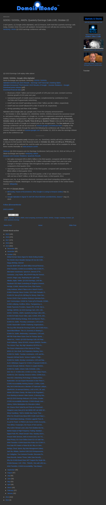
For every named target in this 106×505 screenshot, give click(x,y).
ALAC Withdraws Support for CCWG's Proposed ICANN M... (27, 363)
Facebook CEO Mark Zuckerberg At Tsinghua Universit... (26, 283)
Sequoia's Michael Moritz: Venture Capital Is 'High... (24, 357)
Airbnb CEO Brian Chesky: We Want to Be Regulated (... (26, 392)
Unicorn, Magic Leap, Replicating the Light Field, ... (24, 278)
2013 (7, 500)
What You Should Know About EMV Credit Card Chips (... (26, 416)
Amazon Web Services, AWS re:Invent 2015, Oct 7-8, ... (25, 437)
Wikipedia (13, 184)
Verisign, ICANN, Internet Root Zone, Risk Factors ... (24, 286)
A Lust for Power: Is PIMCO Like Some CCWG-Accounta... (26, 422)
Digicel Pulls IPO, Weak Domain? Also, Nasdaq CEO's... (26, 434)
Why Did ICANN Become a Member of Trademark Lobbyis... (27, 386)
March (9, 487)
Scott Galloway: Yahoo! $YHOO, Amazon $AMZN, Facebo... (27, 342)
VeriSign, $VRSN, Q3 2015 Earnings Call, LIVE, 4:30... (25, 310)
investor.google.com (32, 130)
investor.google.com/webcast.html (49, 125)
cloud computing (30, 218)
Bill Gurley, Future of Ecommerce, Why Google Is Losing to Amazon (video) (35, 192)
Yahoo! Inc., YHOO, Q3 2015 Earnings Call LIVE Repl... (25, 339)
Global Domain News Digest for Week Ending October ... (26, 257)
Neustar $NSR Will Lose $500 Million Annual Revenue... (26, 266)
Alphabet (11, 218)
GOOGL (44, 80)
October (10, 254)
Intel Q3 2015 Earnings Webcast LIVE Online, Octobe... (25, 398)
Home (40, 225)
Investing (62, 218)
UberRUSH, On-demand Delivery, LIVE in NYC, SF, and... (26, 389)
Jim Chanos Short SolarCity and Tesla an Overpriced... (25, 407)
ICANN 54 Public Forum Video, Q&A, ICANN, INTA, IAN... (26, 316)
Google (56, 218)
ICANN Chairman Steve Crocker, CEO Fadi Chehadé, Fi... (26, 292)
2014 (7, 497)
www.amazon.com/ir (30, 146)
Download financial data (12, 90)
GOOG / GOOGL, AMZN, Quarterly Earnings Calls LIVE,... (26, 313)
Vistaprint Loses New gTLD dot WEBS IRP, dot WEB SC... (26, 410)
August (9, 473)
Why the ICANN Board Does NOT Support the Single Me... (26, 460)
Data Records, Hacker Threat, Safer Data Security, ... (25, 457)
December (11, 248)
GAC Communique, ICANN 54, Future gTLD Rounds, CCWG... (28, 301)
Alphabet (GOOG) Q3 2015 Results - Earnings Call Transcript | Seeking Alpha (32, 83)
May (9, 481)
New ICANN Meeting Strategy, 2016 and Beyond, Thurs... (26, 319)
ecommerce (39, 218)
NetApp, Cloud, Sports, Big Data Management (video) (25, 448)
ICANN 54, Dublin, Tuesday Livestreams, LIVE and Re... (26, 354)
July (8, 476)
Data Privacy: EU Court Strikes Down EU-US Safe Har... (26, 439)
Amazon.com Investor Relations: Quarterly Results (22, 156)
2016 (7, 243)
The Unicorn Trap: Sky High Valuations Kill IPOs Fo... (25, 345)
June (9, 479)
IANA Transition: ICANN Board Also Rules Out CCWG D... (26, 442)
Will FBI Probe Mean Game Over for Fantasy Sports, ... (25, 336)
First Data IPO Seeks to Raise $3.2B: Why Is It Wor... (25, 445)
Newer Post (8, 225)
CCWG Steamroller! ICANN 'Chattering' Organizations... (26, 325)
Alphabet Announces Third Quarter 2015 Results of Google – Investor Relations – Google (36, 85)
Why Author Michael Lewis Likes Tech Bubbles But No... (26, 428)
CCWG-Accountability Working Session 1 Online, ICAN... (26, 383)
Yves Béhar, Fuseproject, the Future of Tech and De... (25, 425)
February (10, 490)
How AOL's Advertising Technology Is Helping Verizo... (25, 378)
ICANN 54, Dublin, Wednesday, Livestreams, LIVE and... (26, 333)
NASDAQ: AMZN (31, 153)
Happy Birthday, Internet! (15, 263)
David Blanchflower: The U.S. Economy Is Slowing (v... (25, 330)
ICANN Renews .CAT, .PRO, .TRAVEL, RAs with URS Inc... (27, 463)
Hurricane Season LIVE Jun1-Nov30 (93, 50)
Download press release (12, 87)
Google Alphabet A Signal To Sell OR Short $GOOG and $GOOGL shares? (35, 197)
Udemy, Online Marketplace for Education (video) (23, 404)
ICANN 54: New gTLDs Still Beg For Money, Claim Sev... (26, 295)
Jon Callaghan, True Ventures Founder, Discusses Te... (25, 454)
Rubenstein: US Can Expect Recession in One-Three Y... (26, 381)
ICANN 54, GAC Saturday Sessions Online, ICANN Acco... (26, 375)
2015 (7, 246)
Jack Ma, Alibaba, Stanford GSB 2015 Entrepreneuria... (25, 451)
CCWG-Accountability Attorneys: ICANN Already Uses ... (26, 401)
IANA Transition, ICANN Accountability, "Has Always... (25, 466)
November (11, 251)
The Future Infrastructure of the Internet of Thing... (24, 348)
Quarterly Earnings (13, 220)
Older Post (72, 225)
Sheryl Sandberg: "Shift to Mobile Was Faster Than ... (25, 413)
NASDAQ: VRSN (9, 29)
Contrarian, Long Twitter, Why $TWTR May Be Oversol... (26, 274)
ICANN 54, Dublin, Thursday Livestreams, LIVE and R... (26, 322)
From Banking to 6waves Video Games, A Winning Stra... (26, 395)
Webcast (6, 151)
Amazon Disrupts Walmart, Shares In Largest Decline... (25, 366)
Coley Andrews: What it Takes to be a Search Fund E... (25, 289)
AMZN (22, 218)
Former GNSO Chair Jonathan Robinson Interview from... (26, 298)
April (9, 484)
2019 (7, 234)
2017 (7, 240)
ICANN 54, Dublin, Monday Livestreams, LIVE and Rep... (26, 360)
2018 (7, 237)
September (11, 470)
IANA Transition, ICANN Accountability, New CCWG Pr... (26, 269)
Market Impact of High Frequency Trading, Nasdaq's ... (25, 431)
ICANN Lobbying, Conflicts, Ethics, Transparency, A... (25, 304)
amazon (17, 218)
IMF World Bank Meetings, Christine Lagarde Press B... (25, 419)
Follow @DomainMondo (12, 205)
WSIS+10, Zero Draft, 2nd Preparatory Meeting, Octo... (25, 351)
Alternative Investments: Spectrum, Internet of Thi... (24, 272)
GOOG (36, 80)
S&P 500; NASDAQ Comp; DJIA (93, 22)
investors (68, 218)
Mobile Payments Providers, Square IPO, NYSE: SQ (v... (26, 307)
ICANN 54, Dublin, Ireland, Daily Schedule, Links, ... (24, 369)
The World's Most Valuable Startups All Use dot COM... (25, 260)
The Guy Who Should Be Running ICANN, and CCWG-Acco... (28, 328)
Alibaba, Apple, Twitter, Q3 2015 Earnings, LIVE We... (25, 280)
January (10, 493)
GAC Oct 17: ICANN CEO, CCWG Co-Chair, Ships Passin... (27, 372)
